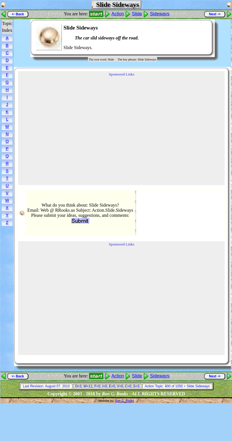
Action (117, 13)
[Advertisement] (191, 37)
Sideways (159, 13)
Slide (137, 13)
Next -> (214, 14)
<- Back (18, 14)
